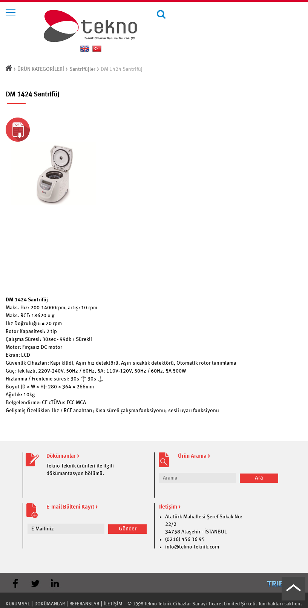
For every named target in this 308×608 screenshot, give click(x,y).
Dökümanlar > (62, 456)
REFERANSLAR (84, 604)
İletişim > (170, 507)
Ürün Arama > (194, 456)
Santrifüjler (82, 69)
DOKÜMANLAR (49, 604)
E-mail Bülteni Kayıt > (72, 507)
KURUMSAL (18, 604)
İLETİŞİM (113, 604)
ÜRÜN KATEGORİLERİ (40, 69)
